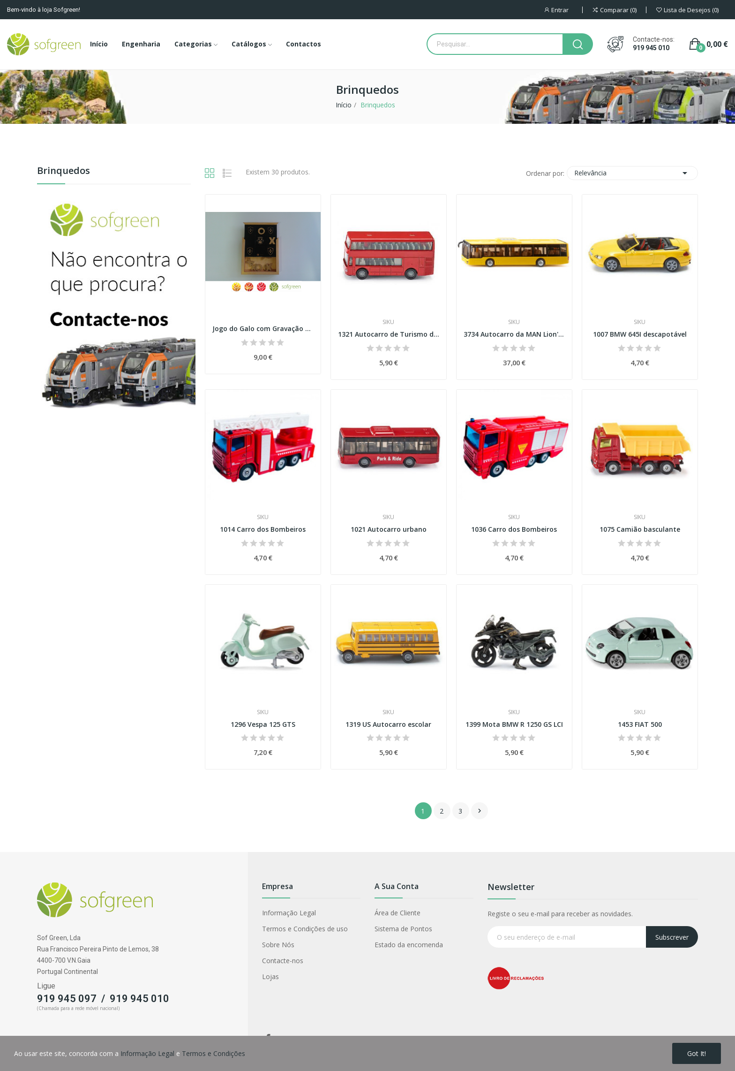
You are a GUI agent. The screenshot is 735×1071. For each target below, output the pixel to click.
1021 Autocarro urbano (389, 529)
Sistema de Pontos (403, 928)
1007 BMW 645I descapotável (640, 334)
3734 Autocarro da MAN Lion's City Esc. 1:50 (514, 334)
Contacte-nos (282, 960)
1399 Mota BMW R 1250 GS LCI (514, 724)
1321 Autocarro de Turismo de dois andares (388, 334)
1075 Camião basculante (640, 529)
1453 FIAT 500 (640, 724)
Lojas (270, 976)
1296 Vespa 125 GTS (263, 724)
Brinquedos (63, 171)
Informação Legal (289, 912)
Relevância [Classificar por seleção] (632, 173)
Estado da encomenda (409, 944)
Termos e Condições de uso (305, 928)
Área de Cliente (397, 912)
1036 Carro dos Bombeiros (514, 529)
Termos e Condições (213, 1053)
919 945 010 (651, 48)
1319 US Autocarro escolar (388, 724)
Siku (388, 322)
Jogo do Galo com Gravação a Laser (263, 328)
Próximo (479, 811)
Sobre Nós (278, 944)
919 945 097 (67, 998)
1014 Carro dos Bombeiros (263, 529)
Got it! (696, 1053)
